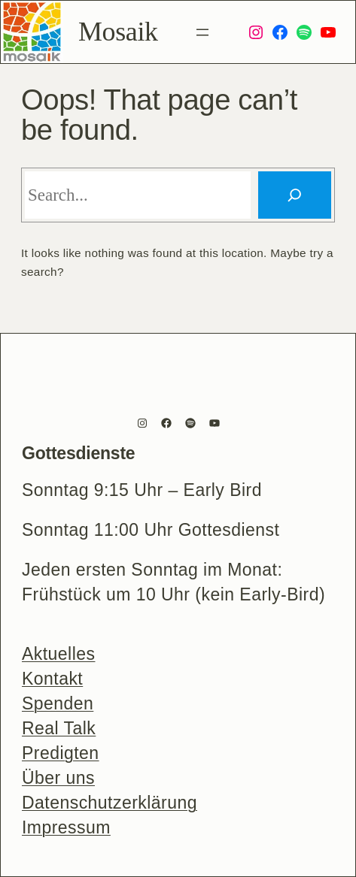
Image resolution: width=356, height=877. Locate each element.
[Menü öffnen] (202, 32)
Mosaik (118, 32)
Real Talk (59, 728)
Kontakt (52, 678)
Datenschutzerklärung (109, 802)
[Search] (294, 195)
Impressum (66, 827)
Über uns (58, 778)
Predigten (60, 753)
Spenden (57, 703)
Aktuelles (58, 654)
